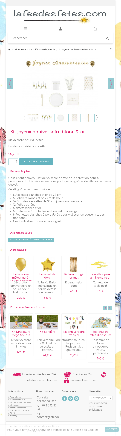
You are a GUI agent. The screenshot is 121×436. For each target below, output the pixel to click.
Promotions (15, 397)
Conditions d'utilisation (20, 410)
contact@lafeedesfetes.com (55, 417)
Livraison (14, 405)
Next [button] (96, 118)
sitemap (13, 415)
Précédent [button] (10, 83)
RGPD (12, 413)
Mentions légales (18, 407)
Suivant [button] (111, 83)
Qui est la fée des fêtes (20, 402)
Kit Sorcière (47, 331)
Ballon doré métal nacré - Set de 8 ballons (21, 277)
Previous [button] (24, 118)
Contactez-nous (17, 399)
